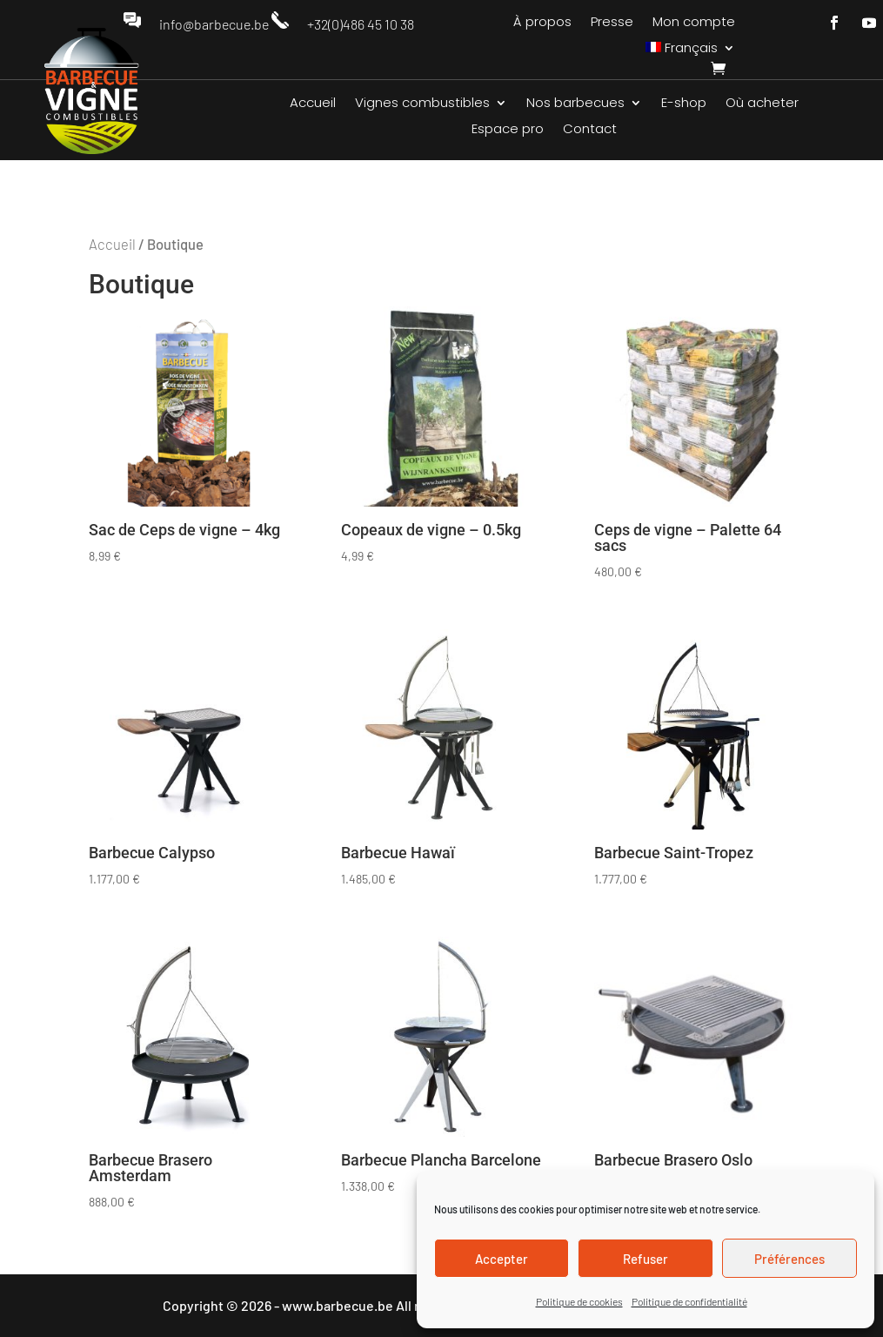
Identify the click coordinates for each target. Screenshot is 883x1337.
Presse (612, 23)
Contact (590, 130)
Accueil (313, 104)
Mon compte (693, 23)
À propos (542, 23)
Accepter (501, 1258)
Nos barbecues (575, 104)
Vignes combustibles (422, 104)
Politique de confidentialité (689, 1301)
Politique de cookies (579, 1301)
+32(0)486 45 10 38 (360, 24)
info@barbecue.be (214, 24)
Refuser (645, 1258)
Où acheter (762, 104)
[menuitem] (691, 51)
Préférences (789, 1258)
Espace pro (508, 130)
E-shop (683, 104)
